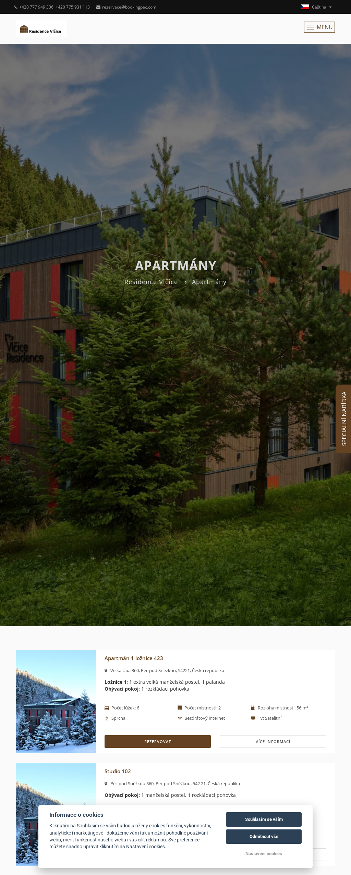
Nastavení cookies (263, 853)
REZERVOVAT (157, 741)
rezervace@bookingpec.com (126, 7)
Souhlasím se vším (264, 819)
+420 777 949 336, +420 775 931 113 (52, 7)
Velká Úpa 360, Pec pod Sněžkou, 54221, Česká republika (164, 670)
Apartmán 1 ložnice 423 (134, 658)
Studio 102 (118, 771)
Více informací (273, 741)
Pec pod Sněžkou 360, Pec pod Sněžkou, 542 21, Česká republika (172, 783)
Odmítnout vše (264, 836)
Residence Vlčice (151, 282)
